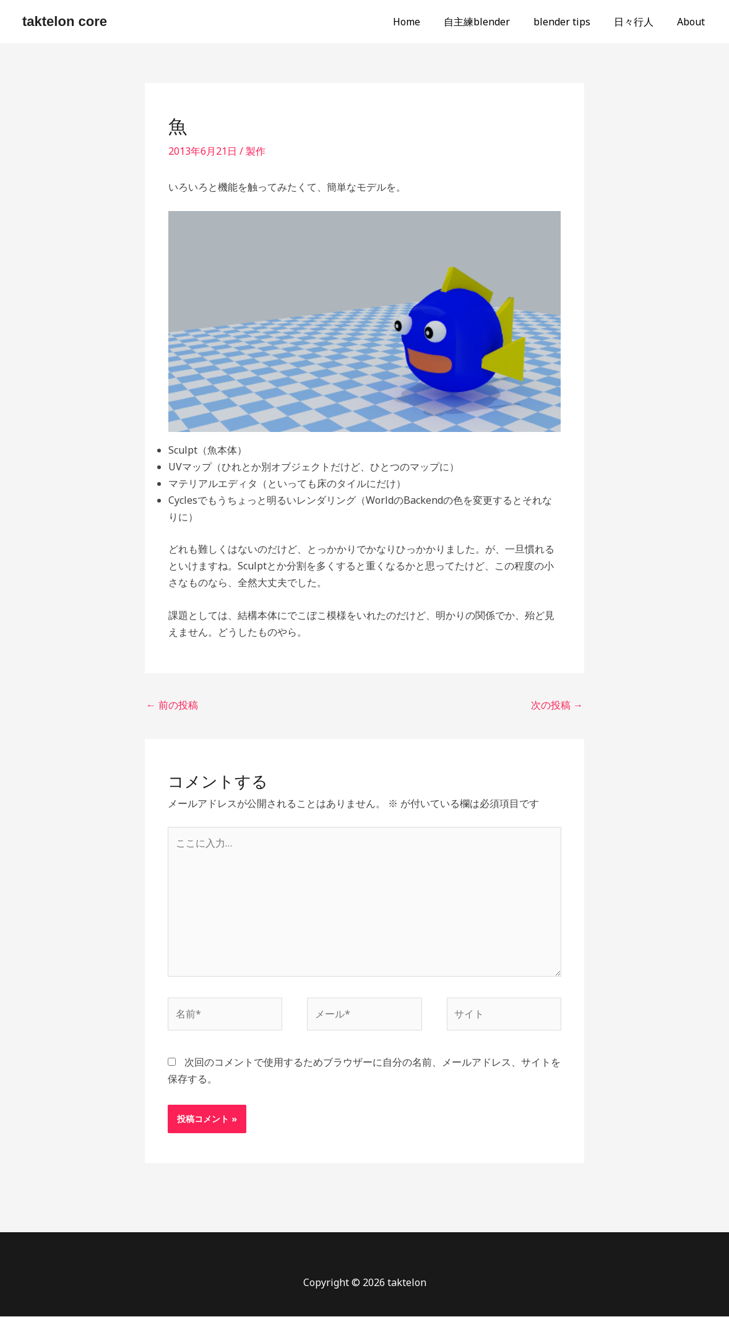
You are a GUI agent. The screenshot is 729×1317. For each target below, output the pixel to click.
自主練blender (490, 21)
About (693, 21)
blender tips (571, 21)
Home (423, 21)
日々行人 (639, 21)
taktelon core (64, 21)
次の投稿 (557, 705)
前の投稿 (172, 705)
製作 (255, 151)
